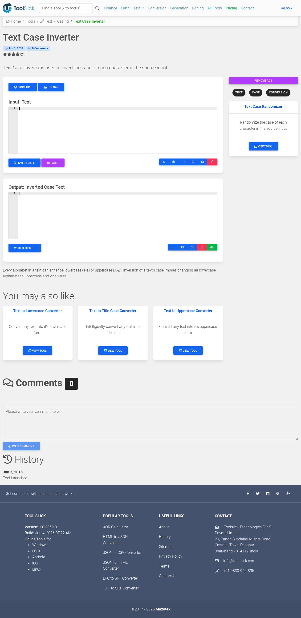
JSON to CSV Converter (122, 552)
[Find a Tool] (66, 8)
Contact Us (168, 576)
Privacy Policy (170, 556)
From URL (22, 87)
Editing (198, 8)
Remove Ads (263, 80)
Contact (247, 8)
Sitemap (166, 546)
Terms (164, 566)
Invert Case (24, 163)
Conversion (157, 8)
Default (53, 163)
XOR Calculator (115, 527)
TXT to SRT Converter (120, 588)
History (165, 536)
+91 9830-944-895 (234, 570)
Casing (63, 21)
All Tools (214, 8)
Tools (30, 21)
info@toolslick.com (235, 561)
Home (13, 21)
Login (287, 8)
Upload (51, 87)
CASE (256, 92)
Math (125, 8)
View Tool (263, 146)
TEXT (239, 92)
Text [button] (137, 8)
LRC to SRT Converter (120, 578)
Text (46, 21)
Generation (179, 8)
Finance (110, 8)
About (164, 527)
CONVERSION (278, 92)
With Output (23, 248)
